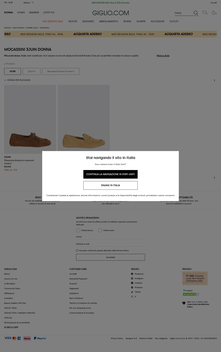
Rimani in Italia (110, 185)
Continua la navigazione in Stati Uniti (110, 174)
